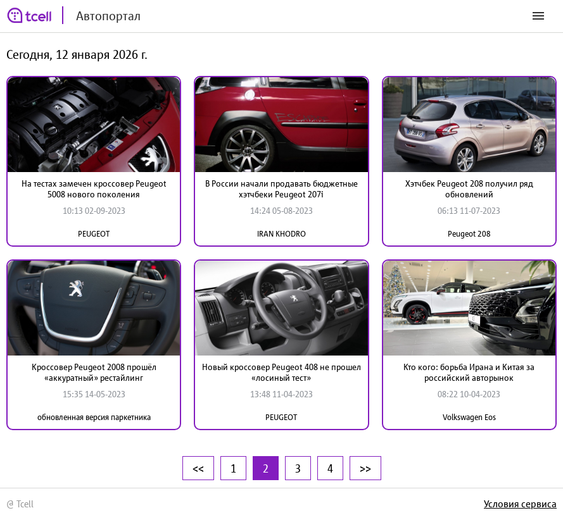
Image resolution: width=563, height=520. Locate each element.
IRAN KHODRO (281, 233)
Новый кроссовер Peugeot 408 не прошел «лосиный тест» (281, 372)
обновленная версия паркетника (94, 417)
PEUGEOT (94, 233)
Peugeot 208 (469, 233)
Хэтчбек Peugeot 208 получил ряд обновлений (469, 188)
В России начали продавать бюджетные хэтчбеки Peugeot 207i (281, 188)
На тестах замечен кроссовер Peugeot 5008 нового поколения (94, 188)
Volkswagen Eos (469, 417)
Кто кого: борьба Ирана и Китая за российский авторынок (469, 372)
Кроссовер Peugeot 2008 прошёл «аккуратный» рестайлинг (94, 372)
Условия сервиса (520, 503)
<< (198, 468)
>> (365, 468)
